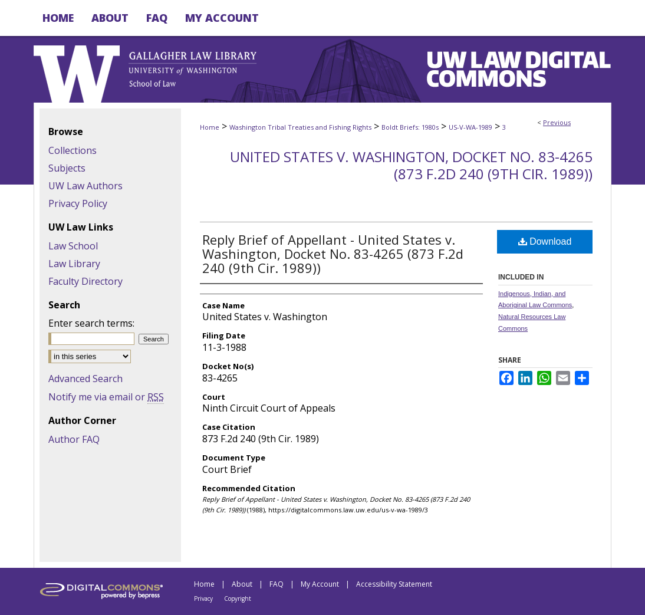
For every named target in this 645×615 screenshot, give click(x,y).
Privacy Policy (77, 203)
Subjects (66, 168)
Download (545, 241)
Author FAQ (74, 439)
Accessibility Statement (394, 584)
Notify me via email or (106, 396)
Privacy (203, 598)
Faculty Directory (85, 281)
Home (209, 127)
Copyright (237, 598)
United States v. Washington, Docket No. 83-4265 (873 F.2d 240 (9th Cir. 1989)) (411, 165)
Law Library (74, 263)
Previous (557, 122)
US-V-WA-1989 (470, 127)
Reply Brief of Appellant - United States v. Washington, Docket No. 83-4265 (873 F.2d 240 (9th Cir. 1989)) (332, 254)
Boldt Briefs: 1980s (410, 127)
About (242, 584)
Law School (73, 245)
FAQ (276, 584)
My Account (320, 584)
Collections (72, 150)
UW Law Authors (85, 185)
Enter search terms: (91, 323)
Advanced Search (85, 378)
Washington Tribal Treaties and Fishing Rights (300, 127)
